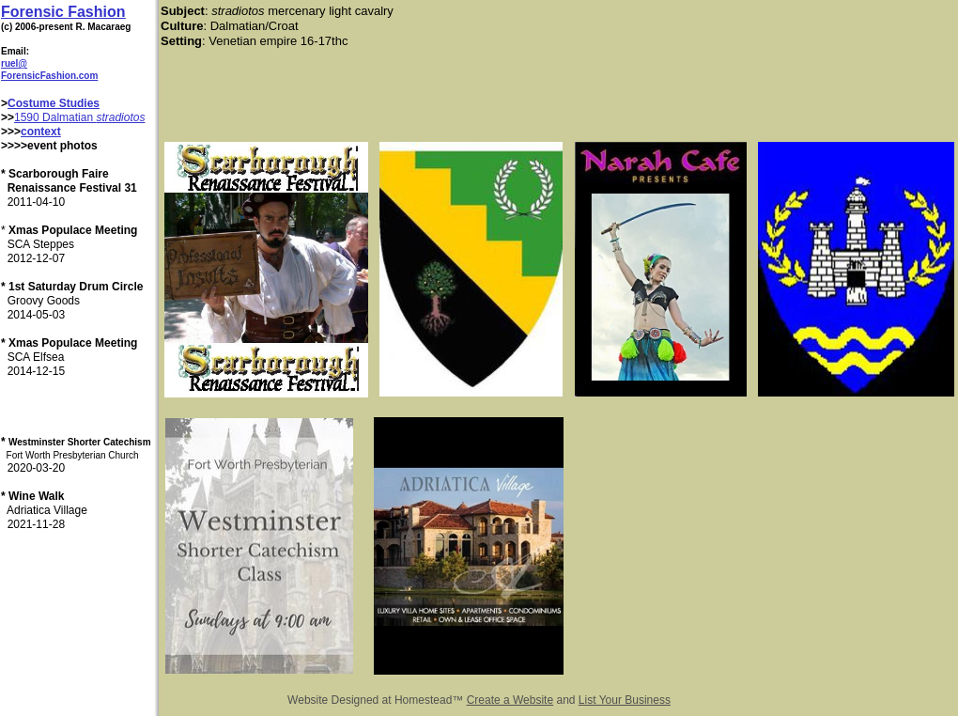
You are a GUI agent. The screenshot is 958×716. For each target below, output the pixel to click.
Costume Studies (54, 103)
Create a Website (510, 700)
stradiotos (120, 117)
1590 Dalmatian (55, 117)
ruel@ (14, 63)
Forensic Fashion (63, 12)
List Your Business (625, 700)
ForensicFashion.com (49, 75)
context (41, 131)
